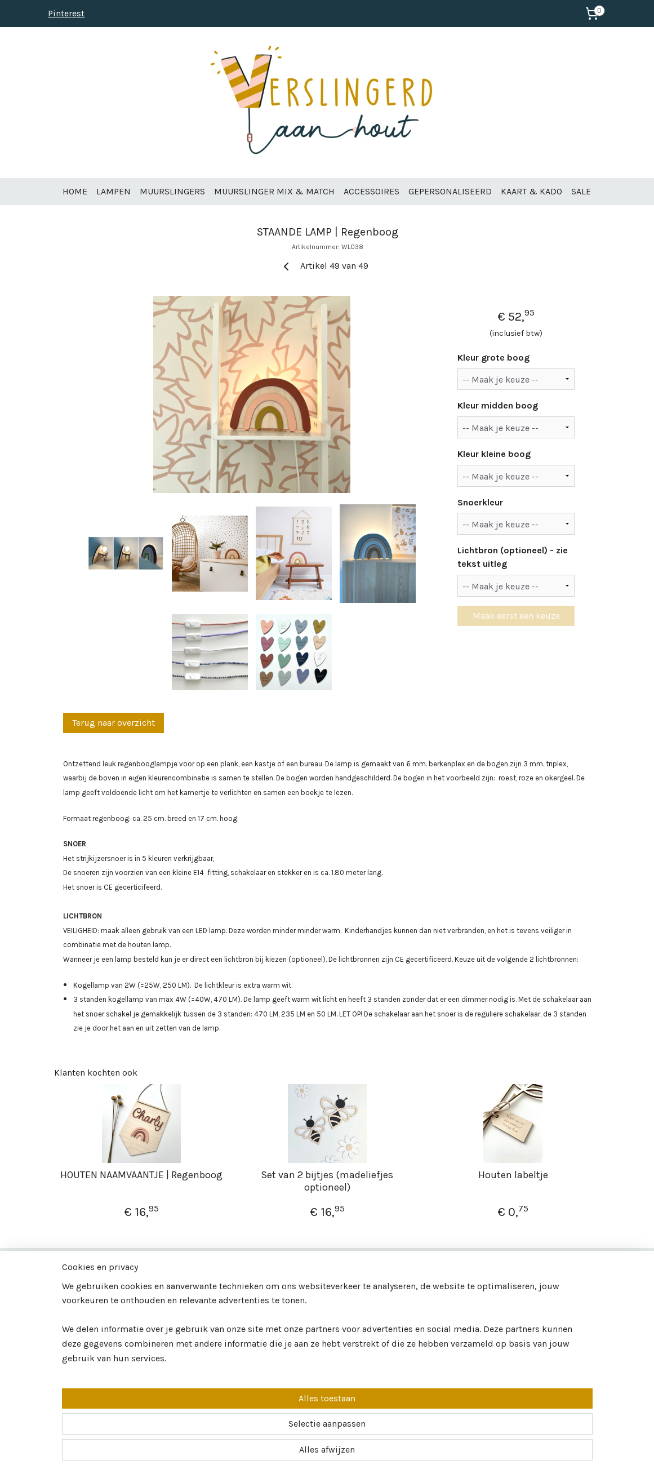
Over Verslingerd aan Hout (96, 1298)
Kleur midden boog (497, 405)
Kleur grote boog (493, 357)
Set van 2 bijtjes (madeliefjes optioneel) (327, 1181)
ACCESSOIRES (371, 191)
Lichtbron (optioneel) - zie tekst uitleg (512, 557)
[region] (252, 1424)
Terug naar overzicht (113, 722)
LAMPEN (113, 191)
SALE (581, 191)
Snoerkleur (480, 502)
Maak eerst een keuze (515, 615)
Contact (67, 1321)
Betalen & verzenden (88, 1344)
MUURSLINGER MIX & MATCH (274, 191)
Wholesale (71, 1309)
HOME (75, 191)
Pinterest (66, 13)
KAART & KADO (531, 191)
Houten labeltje (513, 1175)
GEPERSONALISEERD (450, 191)
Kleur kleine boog (494, 454)
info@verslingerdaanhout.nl (322, 1309)
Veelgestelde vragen (87, 1333)
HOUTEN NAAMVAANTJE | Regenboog (141, 1175)
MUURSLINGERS (172, 191)
